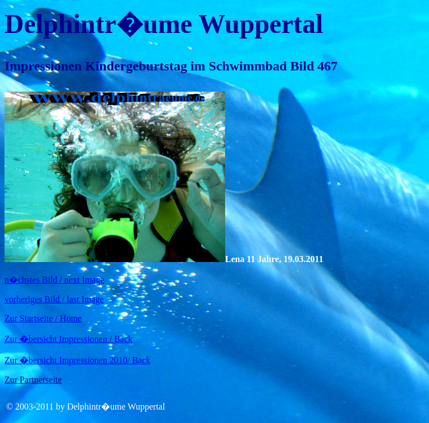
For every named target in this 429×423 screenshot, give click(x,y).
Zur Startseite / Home (43, 318)
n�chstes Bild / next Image (54, 279)
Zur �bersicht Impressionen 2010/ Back (77, 360)
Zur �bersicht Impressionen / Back (68, 339)
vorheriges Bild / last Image (54, 299)
